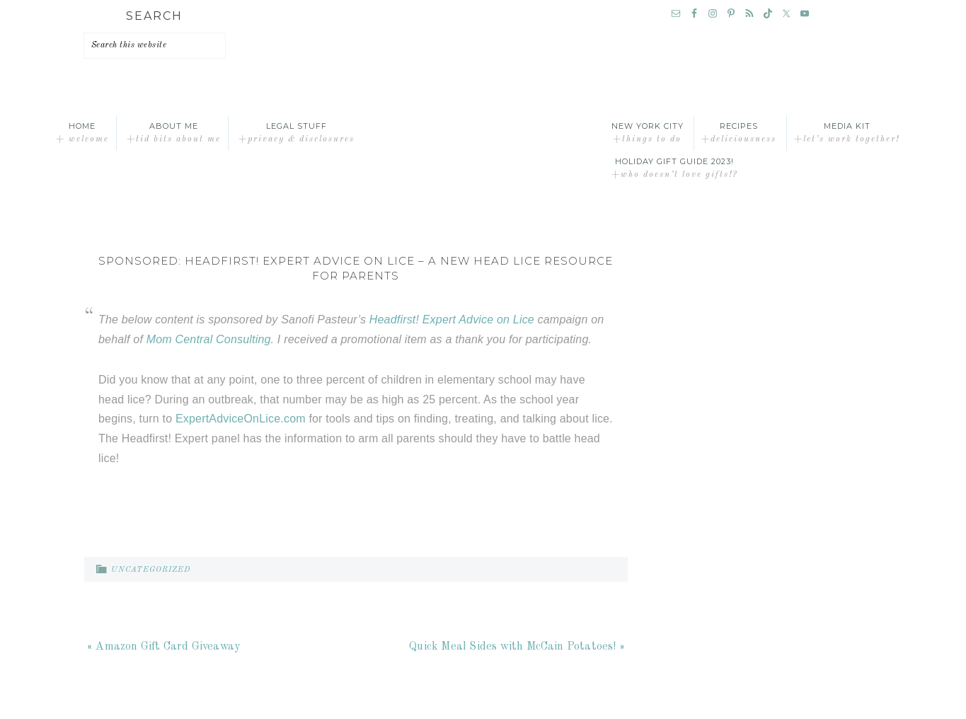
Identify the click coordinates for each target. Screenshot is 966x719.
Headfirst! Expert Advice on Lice (451, 320)
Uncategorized (150, 570)
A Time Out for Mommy (483, 133)
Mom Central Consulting (208, 339)
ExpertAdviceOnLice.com (241, 419)
